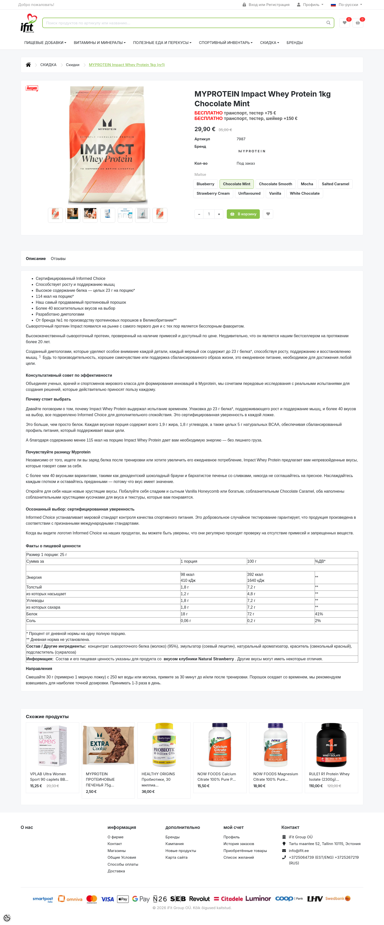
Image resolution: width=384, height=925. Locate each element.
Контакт (115, 843)
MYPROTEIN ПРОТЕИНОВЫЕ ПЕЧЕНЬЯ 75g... (100, 779)
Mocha (307, 184)
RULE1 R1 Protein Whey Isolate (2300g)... (329, 777)
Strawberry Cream (213, 193)
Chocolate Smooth (275, 184)
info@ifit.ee (299, 850)
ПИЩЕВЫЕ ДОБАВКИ (43, 42)
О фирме (115, 837)
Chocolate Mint (236, 184)
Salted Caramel (335, 184)
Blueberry (205, 184)
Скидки (73, 64)
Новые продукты (180, 850)
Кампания (174, 843)
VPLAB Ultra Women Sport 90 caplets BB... (49, 777)
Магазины (117, 850)
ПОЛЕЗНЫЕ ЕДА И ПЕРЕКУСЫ (161, 42)
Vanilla (275, 193)
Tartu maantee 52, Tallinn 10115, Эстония (325, 843)
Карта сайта (176, 857)
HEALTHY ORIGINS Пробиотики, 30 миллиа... (158, 779)
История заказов (239, 843)
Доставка (116, 871)
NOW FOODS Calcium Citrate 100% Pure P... (216, 777)
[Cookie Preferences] (6, 918)
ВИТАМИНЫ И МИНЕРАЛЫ (98, 42)
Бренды (295, 42)
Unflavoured (249, 193)
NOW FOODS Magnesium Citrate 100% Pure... (275, 777)
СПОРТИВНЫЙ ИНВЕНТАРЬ (224, 42)
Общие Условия (122, 857)
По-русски (345, 4)
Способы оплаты (123, 864)
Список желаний (239, 857)
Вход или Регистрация (266, 4)
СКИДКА (268, 42)
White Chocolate (305, 193)
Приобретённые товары (245, 850)
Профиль (308, 4)
